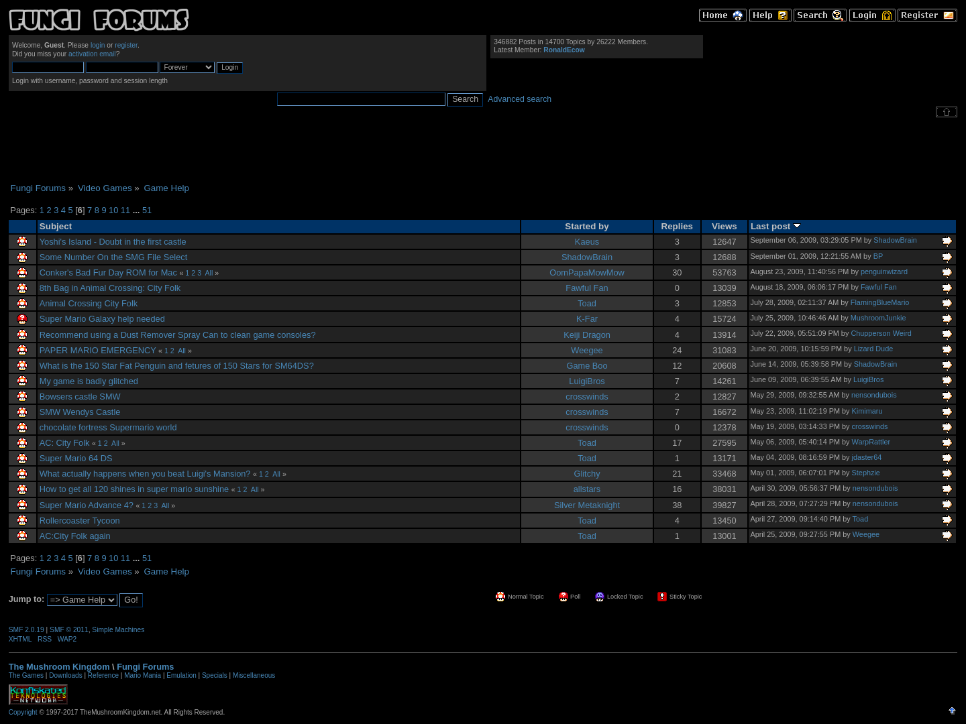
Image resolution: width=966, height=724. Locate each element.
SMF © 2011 (69, 630)
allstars (587, 489)
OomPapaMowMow (587, 272)
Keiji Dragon (587, 335)
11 (125, 210)
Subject (56, 226)
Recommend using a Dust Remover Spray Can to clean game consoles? (178, 335)
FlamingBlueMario (880, 302)
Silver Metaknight (587, 505)
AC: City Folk (65, 443)
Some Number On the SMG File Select (113, 257)
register (126, 45)
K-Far (587, 319)
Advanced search (519, 99)
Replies (677, 226)
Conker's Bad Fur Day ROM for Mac (108, 272)
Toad (587, 303)
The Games (26, 675)
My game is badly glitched (89, 381)
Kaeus (587, 242)
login (98, 45)
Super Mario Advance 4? (86, 505)
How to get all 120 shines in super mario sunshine (134, 489)
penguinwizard (884, 271)
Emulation (181, 675)
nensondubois (874, 395)
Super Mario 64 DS (76, 458)
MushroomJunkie (878, 318)
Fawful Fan (587, 288)
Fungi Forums (145, 667)
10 (113, 210)
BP (878, 256)
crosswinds (587, 396)
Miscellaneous (254, 675)
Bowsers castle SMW (80, 396)
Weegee (586, 350)
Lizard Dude (874, 349)
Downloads (65, 675)
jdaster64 (867, 457)
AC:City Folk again (75, 536)
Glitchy (587, 474)
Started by (586, 226)
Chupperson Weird (881, 333)
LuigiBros (586, 381)
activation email (92, 54)
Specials (214, 675)
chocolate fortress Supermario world (108, 427)
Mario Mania (142, 675)
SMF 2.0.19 (26, 630)
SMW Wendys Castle (80, 412)
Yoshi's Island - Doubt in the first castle (113, 242)
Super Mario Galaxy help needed (102, 319)
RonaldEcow (563, 50)
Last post (776, 226)
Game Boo (586, 366)
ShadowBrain (895, 240)
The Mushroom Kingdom (59, 667)
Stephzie (866, 473)
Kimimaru (867, 411)
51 (147, 210)
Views (724, 226)
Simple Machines (118, 630)
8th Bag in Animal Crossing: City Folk (110, 288)
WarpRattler (871, 442)
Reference (103, 675)
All (209, 273)
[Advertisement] (483, 150)
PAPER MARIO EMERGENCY (98, 350)
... (137, 210)
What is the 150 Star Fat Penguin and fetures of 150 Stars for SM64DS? (177, 366)
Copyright (23, 712)
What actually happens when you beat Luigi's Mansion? (145, 474)
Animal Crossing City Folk (89, 303)
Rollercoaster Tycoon (80, 521)
